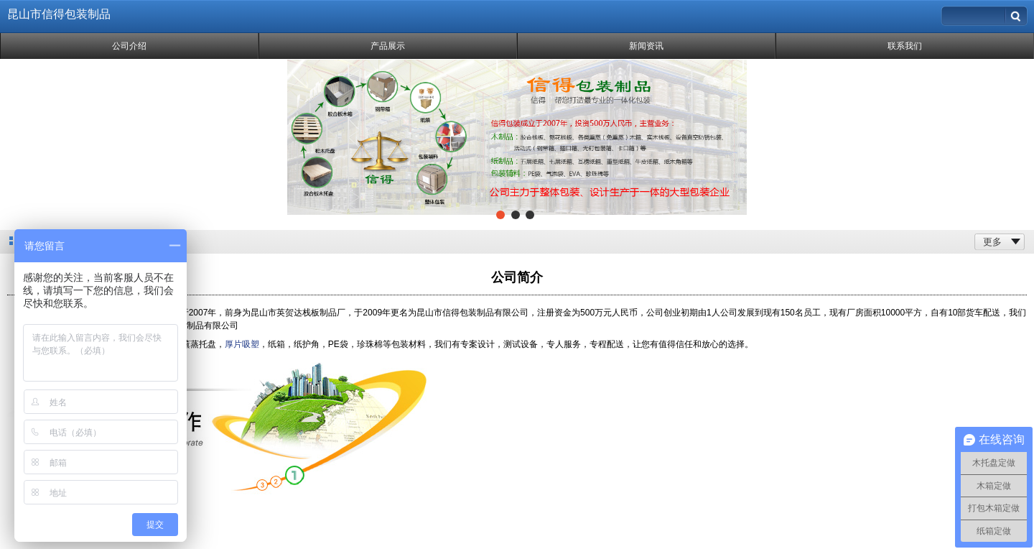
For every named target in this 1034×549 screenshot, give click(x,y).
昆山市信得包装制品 (59, 14)
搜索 (1017, 13)
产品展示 (388, 46)
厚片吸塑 (242, 344)
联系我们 (905, 46)
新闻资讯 (646, 46)
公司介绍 (129, 46)
